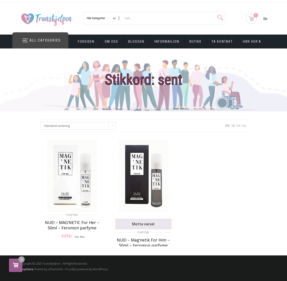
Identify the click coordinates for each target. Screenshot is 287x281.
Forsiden (86, 42)
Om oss (111, 42)
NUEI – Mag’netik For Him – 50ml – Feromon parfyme (143, 242)
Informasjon (166, 42)
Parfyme (72, 215)
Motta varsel (143, 224)
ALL (244, 125)
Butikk (195, 42)
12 (233, 125)
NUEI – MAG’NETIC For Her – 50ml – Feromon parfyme (72, 225)
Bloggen (136, 42)
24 (238, 125)
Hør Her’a (252, 42)
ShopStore (26, 269)
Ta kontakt (222, 42)
